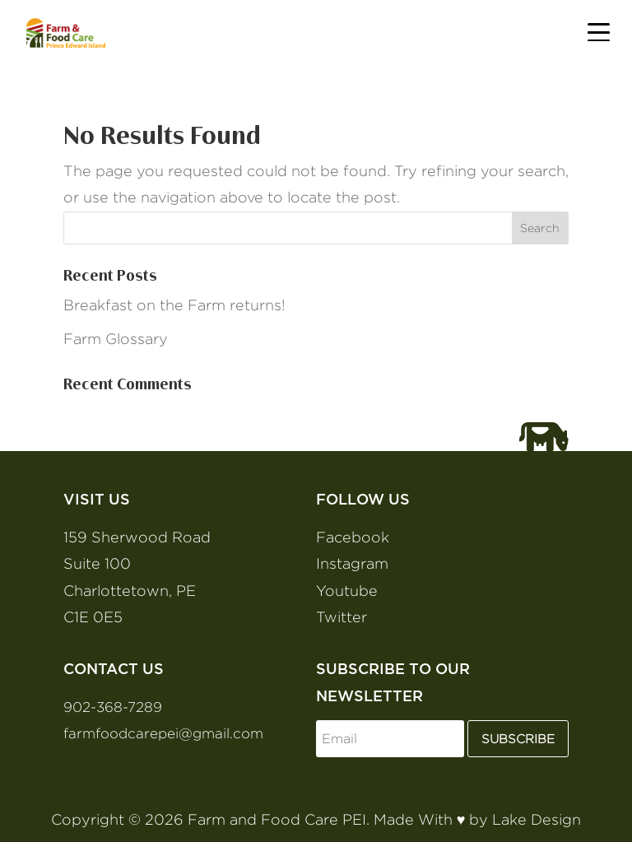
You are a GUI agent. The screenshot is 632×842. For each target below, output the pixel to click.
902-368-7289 (112, 707)
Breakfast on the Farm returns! (174, 305)
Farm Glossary (115, 339)
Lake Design (536, 819)
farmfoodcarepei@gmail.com (163, 733)
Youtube (347, 590)
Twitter (341, 617)
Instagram (352, 563)
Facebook (352, 537)
